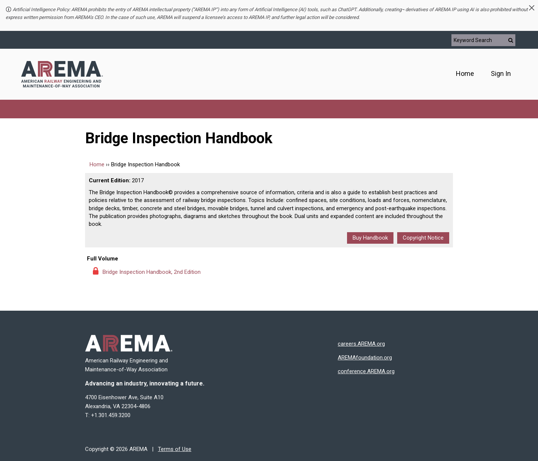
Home (465, 73)
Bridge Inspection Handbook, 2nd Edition (152, 272)
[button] (531, 7)
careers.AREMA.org (361, 343)
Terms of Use (174, 449)
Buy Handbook (370, 237)
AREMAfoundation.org (365, 357)
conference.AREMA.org (366, 371)
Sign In (501, 73)
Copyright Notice (423, 237)
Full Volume (102, 258)
